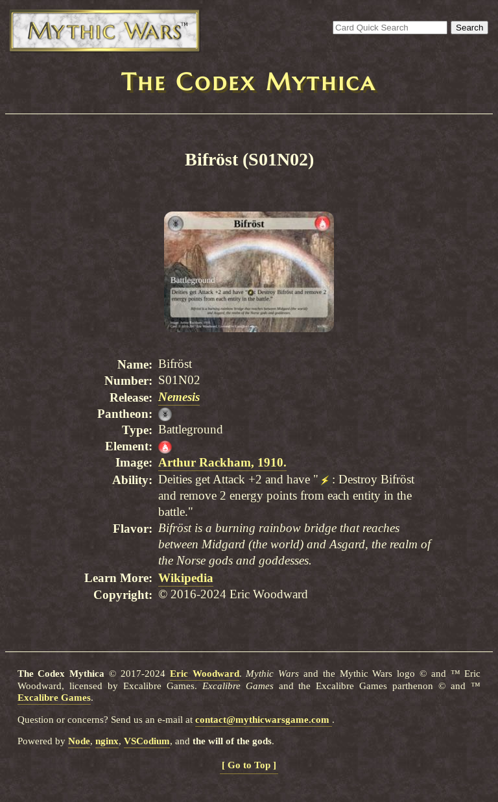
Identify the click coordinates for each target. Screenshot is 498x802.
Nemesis (179, 397)
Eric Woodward (204, 673)
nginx (107, 741)
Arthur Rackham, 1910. (222, 462)
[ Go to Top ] (249, 765)
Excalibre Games (54, 697)
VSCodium (147, 741)
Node (79, 741)
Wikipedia (185, 578)
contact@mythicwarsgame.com (263, 719)
